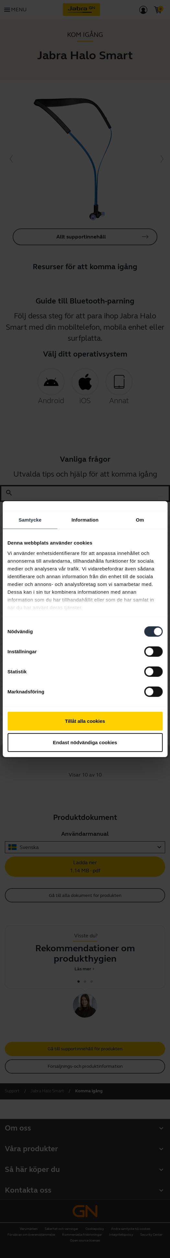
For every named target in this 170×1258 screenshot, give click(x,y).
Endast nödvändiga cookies (85, 742)
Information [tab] (85, 520)
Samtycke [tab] (29, 520)
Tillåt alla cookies (85, 721)
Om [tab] (140, 520)
